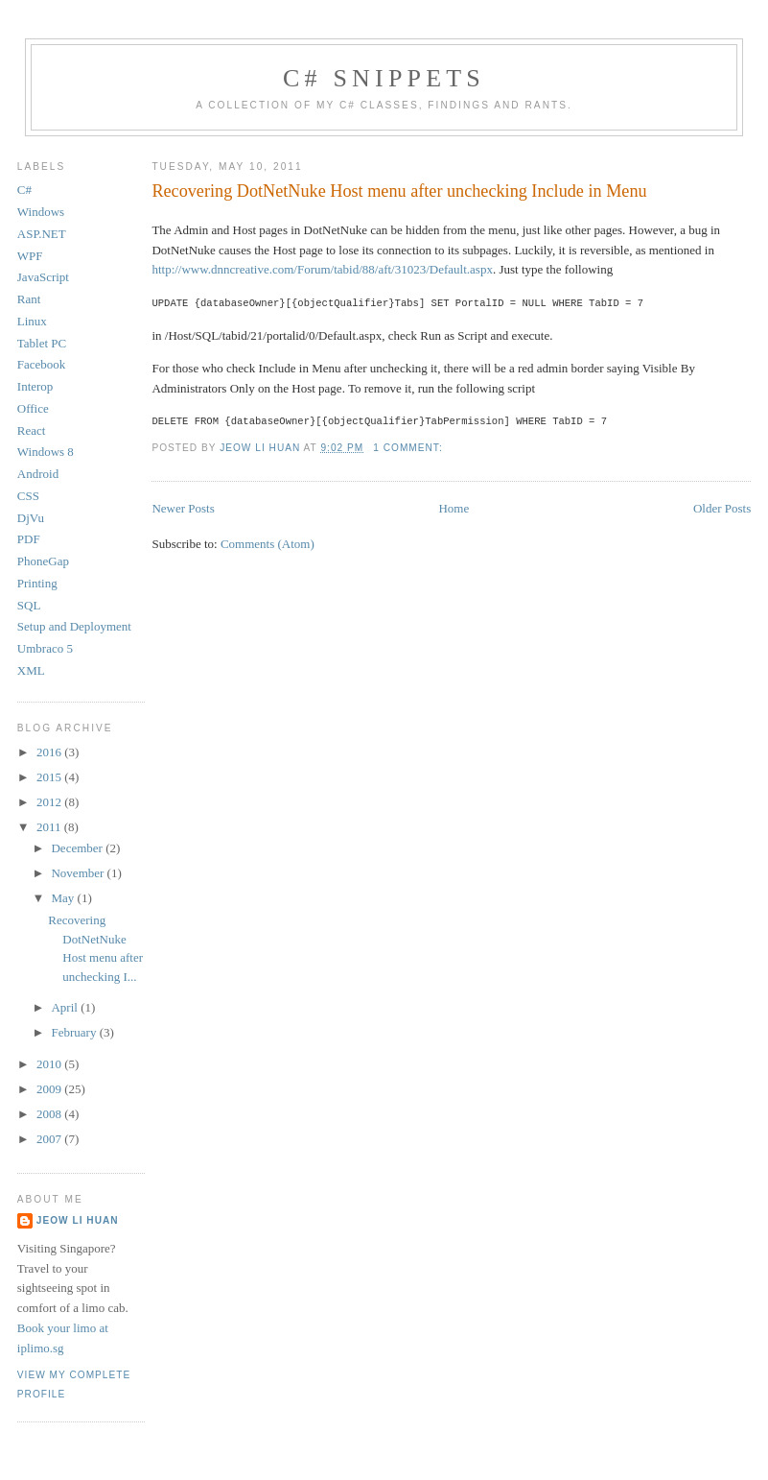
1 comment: (409, 446)
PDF (28, 539)
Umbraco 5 (45, 648)
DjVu (30, 518)
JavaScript (43, 277)
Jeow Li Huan (77, 1220)
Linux (32, 321)
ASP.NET (41, 234)
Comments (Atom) (267, 542)
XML (31, 670)
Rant (29, 299)
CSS (28, 496)
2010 (50, 1064)
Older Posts (722, 506)
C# (24, 189)
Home (453, 506)
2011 (50, 827)
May (64, 898)
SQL (29, 605)
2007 (50, 1139)
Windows (40, 211)
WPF (30, 256)
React (31, 430)
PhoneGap (43, 561)
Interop (35, 386)
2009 (50, 1089)
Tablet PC (41, 343)
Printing (37, 583)
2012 (50, 802)
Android (37, 473)
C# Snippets (384, 78)
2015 (50, 777)
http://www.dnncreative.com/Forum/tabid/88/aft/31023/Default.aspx (322, 269)
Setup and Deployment (74, 626)
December (78, 848)
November (78, 873)
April (66, 1007)
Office (33, 408)
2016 (50, 752)
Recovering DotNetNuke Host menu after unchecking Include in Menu (398, 191)
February (75, 1032)
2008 (50, 1114)
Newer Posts (182, 506)
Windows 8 (45, 451)
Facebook (41, 364)
